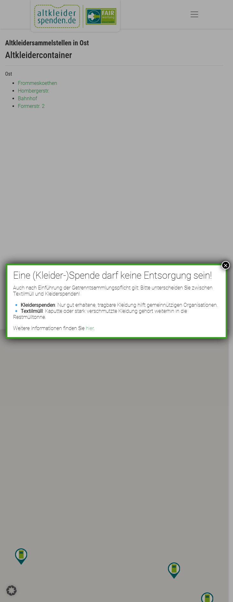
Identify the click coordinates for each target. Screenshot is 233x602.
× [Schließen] (225, 265)
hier (90, 328)
